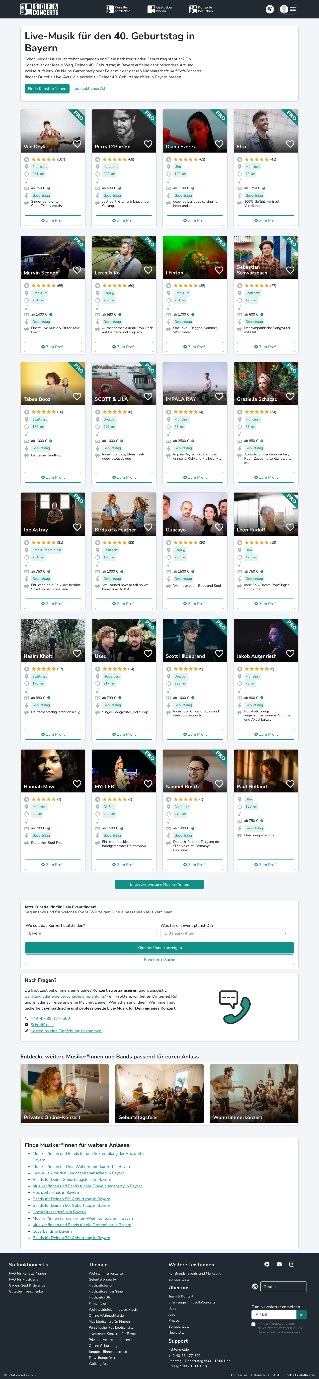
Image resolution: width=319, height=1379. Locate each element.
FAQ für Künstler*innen (27, 1273)
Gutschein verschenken (27, 1291)
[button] (288, 9)
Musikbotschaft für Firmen (109, 1321)
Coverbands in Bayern (52, 1231)
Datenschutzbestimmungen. (279, 1332)
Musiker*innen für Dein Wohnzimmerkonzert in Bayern (82, 1166)
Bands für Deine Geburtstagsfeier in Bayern (72, 1179)
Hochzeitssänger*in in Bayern (59, 1212)
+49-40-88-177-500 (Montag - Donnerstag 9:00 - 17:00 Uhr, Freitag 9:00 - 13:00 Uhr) (199, 1361)
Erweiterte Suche (159, 959)
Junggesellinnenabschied (108, 1351)
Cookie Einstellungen (299, 1375)
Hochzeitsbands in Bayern (56, 1192)
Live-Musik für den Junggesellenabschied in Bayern (79, 1173)
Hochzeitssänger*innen (107, 1291)
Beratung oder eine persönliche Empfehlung (64, 996)
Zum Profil (55, 220)
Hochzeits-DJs (100, 1297)
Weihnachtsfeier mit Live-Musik (113, 1309)
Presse (173, 1320)
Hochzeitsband (100, 1285)
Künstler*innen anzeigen (159, 947)
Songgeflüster (179, 1279)
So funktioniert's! (90, 88)
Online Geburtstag (103, 1345)
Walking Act (98, 1363)
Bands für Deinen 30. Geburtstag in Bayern (71, 1238)
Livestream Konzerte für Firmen (113, 1333)
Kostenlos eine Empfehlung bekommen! (66, 1031)
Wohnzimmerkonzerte (106, 1273)
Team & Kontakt (180, 1296)
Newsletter (177, 1332)
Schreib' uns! (42, 1025)
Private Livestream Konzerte (110, 1339)
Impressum (239, 1375)
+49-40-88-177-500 (50, 1018)
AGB (276, 1375)
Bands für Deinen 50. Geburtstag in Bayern (71, 1199)
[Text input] (274, 1314)
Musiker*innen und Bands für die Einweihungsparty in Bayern (88, 1186)
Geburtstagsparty (102, 1279)
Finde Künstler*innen (47, 88)
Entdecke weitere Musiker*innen (159, 884)
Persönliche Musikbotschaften (112, 1327)
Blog (172, 1308)
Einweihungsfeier (102, 1357)
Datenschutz (260, 1375)
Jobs (171, 1314)
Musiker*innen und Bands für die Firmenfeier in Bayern (82, 1225)
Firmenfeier (97, 1303)
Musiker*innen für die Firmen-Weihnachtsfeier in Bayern (83, 1218)
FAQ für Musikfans (23, 1279)
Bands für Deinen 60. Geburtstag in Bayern (71, 1205)
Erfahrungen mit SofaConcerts (192, 1302)
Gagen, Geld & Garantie (27, 1285)
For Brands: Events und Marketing (194, 1273)
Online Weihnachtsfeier (107, 1315)
